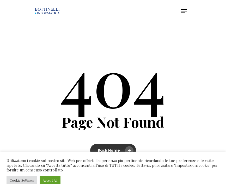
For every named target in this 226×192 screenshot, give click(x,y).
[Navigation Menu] (183, 11)
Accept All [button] (50, 180)
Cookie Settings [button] (22, 180)
